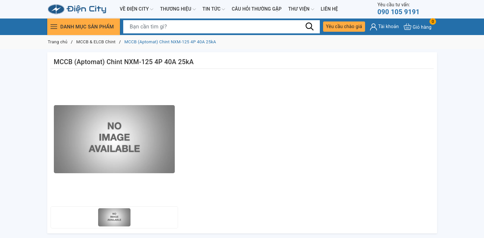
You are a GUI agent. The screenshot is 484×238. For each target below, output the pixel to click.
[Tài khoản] (384, 26)
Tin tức (214, 9)
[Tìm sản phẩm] (221, 26)
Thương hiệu (178, 9)
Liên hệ (329, 9)
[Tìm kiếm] (310, 26)
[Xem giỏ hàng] (417, 26)
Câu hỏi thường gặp (256, 9)
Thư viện (301, 9)
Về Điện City (137, 9)
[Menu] (54, 26)
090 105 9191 (399, 9)
